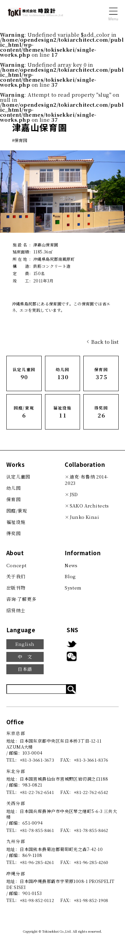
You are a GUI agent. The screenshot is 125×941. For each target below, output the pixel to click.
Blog (70, 576)
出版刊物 (16, 587)
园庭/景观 (16, 510)
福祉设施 (16, 522)
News (71, 565)
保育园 (13, 499)
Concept (16, 565)
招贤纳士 (16, 610)
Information (83, 553)
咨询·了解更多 (21, 599)
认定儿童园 (18, 476)
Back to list (105, 341)
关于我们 (16, 576)
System (73, 587)
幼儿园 (13, 488)
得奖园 (13, 533)
